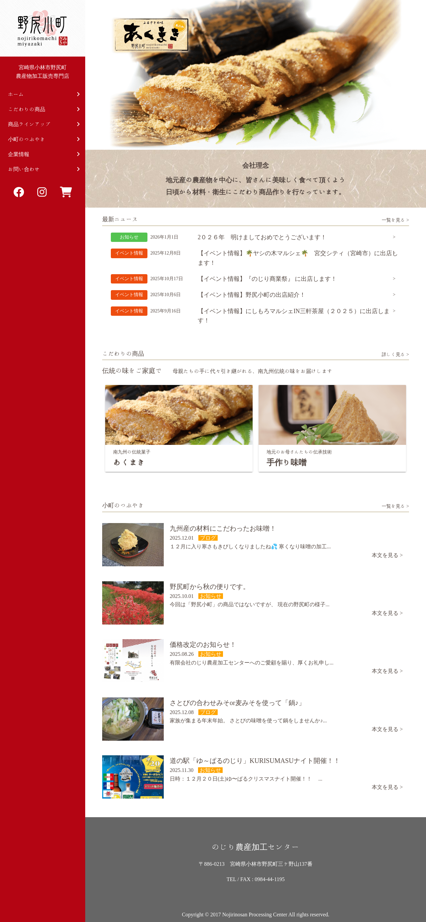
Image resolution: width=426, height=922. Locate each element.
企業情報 (44, 154)
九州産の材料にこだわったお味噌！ (223, 528)
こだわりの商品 (44, 109)
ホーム (44, 94)
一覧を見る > (395, 220)
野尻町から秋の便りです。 (210, 586)
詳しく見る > (395, 354)
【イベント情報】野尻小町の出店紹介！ (252, 294)
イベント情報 (129, 253)
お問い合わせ (44, 169)
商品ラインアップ (44, 124)
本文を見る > (387, 555)
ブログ (208, 538)
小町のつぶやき (44, 139)
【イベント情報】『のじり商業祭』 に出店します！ (267, 279)
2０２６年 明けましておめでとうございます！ (262, 237)
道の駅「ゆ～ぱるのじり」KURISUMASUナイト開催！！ (255, 760)
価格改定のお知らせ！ (203, 644)
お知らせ (129, 237)
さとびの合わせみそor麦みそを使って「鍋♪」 (237, 702)
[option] (255, 75)
